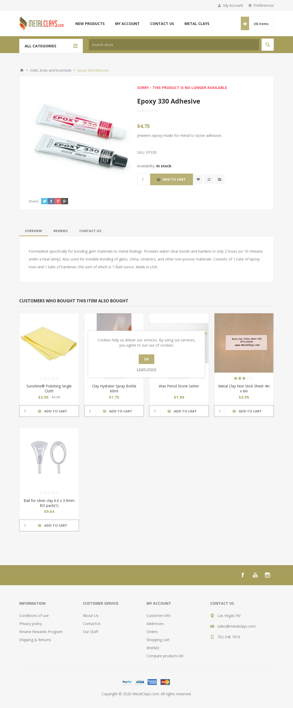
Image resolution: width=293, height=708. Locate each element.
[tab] (33, 230)
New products (90, 23)
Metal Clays (196, 23)
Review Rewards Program (41, 631)
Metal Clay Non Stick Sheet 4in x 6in (244, 388)
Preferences (264, 5)
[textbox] (174, 44)
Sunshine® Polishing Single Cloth (49, 388)
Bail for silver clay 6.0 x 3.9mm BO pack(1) (49, 503)
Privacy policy (30, 623)
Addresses (155, 623)
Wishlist (152, 647)
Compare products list (165, 655)
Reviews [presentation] (61, 230)
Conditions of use (34, 615)
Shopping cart (158, 639)
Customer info (158, 615)
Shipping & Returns (35, 639)
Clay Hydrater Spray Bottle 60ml (114, 388)
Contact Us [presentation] (90, 230)
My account (127, 23)
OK (146, 359)
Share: (34, 201)
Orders (152, 631)
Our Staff (90, 631)
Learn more (146, 369)
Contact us (162, 23)
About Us (90, 615)
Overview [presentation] (33, 230)
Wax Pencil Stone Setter (179, 386)
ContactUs (92, 623)
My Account (233, 5)
